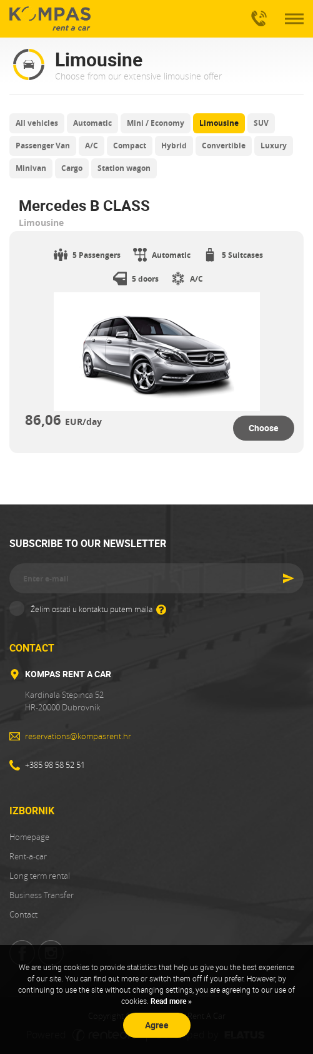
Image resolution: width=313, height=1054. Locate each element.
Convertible (224, 145)
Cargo (71, 168)
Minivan (31, 168)
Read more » (170, 1001)
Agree (157, 1025)
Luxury (274, 145)
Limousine (219, 123)
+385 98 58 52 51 (257, 13)
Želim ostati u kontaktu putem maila (98, 608)
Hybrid (174, 145)
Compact (129, 145)
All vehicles (37, 123)
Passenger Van (43, 145)
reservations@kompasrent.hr (78, 736)
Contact (23, 914)
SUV (261, 123)
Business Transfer (41, 895)
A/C (91, 145)
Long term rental (39, 875)
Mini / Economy (155, 123)
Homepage (29, 836)
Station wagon (124, 168)
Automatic (92, 123)
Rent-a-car (28, 856)
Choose (264, 428)
